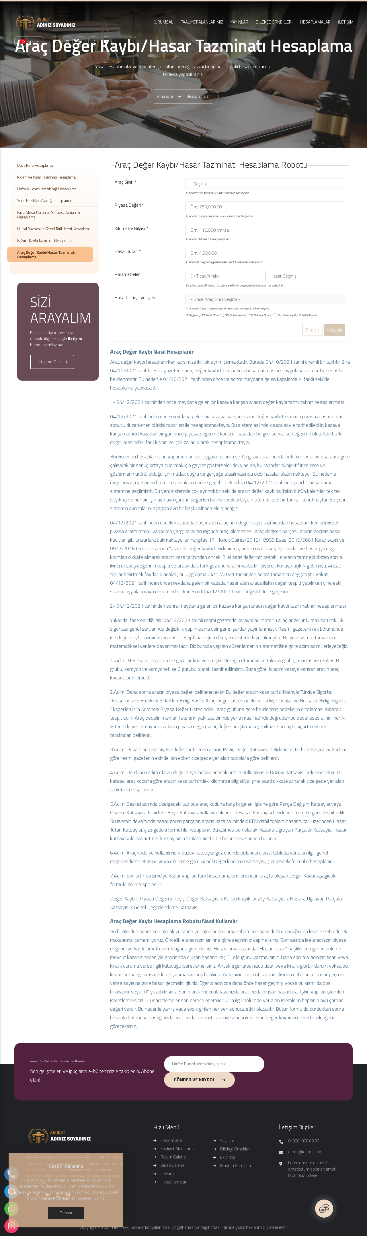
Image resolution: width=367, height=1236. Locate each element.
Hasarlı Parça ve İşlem (136, 297)
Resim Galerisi (174, 1157)
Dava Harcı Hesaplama (34, 165)
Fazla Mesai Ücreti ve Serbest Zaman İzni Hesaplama (49, 214)
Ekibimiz (227, 1157)
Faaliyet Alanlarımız (178, 1148)
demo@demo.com (305, 1152)
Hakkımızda (171, 1140)
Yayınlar (227, 1140)
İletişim (167, 1173)
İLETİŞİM (346, 22)
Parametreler (127, 274)
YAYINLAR (239, 22)
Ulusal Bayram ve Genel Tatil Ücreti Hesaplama (54, 229)
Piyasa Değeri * (129, 205)
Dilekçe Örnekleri (235, 1149)
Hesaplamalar (173, 1182)
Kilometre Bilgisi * (131, 228)
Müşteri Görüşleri (235, 1165)
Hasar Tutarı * (128, 251)
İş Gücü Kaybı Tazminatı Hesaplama (44, 240)
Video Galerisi (173, 1165)
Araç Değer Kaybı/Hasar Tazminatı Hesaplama (46, 254)
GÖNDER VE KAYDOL (199, 1079)
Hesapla (334, 329)
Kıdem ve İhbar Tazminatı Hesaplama (46, 177)
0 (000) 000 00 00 (303, 1141)
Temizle (312, 329)
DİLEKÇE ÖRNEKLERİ (274, 22)
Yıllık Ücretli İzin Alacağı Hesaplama (44, 200)
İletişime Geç (52, 362)
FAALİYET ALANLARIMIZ (202, 22)
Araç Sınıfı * (125, 182)
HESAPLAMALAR (315, 22)
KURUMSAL (163, 22)
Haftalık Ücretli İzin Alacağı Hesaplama (46, 189)
